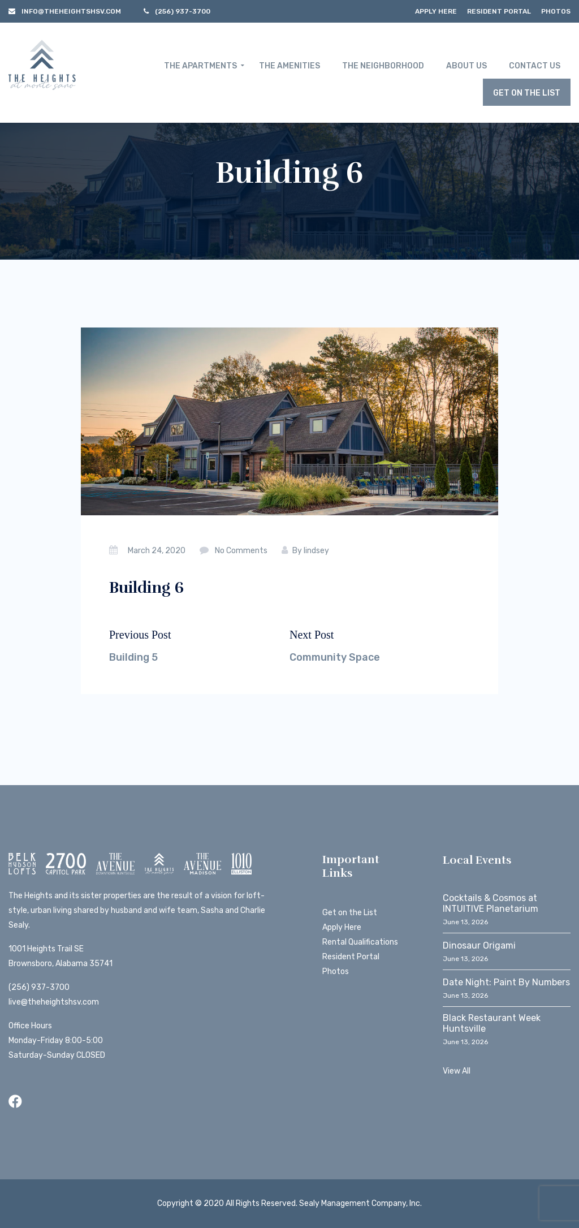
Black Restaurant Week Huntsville (492, 1023)
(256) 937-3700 (39, 987)
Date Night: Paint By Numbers (506, 982)
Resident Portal (499, 11)
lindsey (316, 550)
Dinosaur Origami (479, 945)
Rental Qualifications (360, 942)
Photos (556, 11)
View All (456, 1071)
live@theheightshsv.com (53, 1002)
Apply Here (436, 11)
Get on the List (349, 912)
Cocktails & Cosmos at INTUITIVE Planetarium (490, 903)
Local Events (477, 860)
